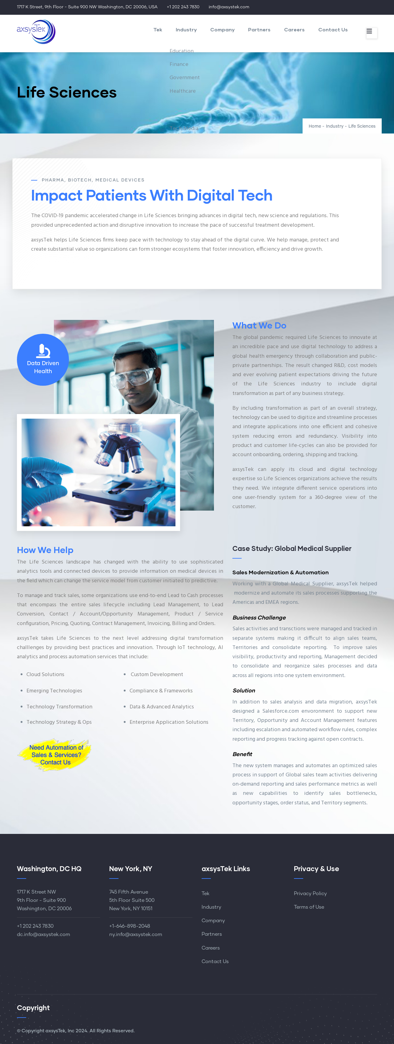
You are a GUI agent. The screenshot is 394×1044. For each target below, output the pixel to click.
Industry (186, 29)
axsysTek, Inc (60, 1031)
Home (315, 126)
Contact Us (333, 29)
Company (222, 29)
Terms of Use (309, 907)
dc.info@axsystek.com (43, 934)
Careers (294, 29)
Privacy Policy (310, 893)
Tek (157, 29)
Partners (259, 29)
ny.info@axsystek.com (135, 934)
